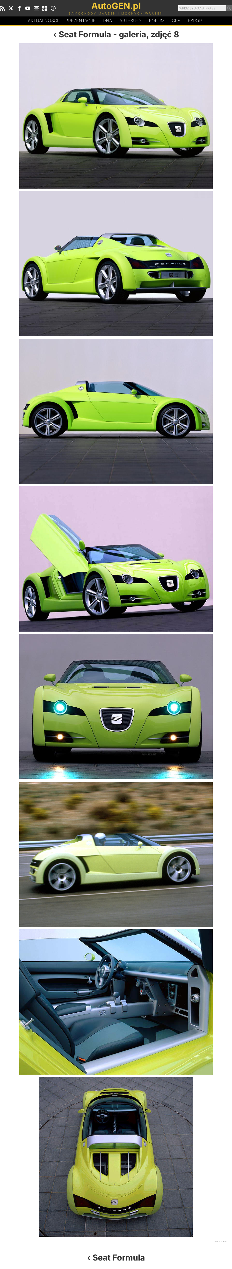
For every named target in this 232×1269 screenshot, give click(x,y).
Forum (157, 20)
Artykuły (130, 20)
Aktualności (43, 20)
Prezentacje (80, 20)
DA (107, 20)
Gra (176, 20)
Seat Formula (85, 34)
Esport (196, 20)
